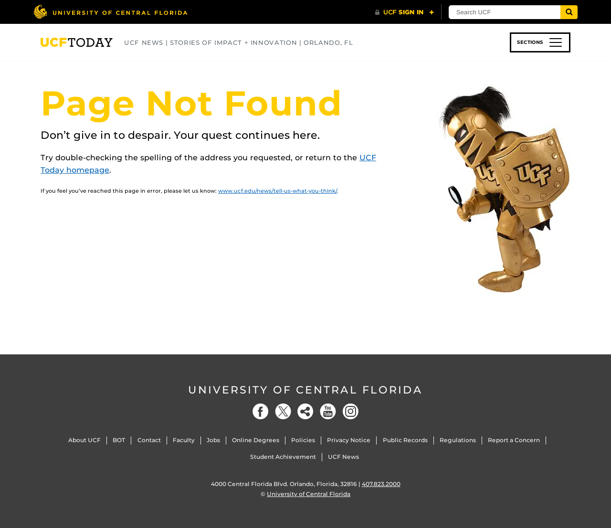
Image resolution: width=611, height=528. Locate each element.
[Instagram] (350, 411)
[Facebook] (261, 411)
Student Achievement (283, 456)
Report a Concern (514, 440)
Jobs (213, 440)
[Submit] (569, 12)
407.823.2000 (381, 483)
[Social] (305, 411)
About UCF (84, 440)
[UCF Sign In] (404, 12)
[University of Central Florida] (110, 11)
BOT (119, 440)
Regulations (458, 440)
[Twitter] (283, 411)
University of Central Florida (305, 389)
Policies (303, 440)
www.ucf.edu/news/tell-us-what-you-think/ (277, 190)
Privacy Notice (348, 440)
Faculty (184, 440)
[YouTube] (328, 411)
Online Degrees (255, 440)
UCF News (343, 456)
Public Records (405, 440)
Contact (149, 440)
